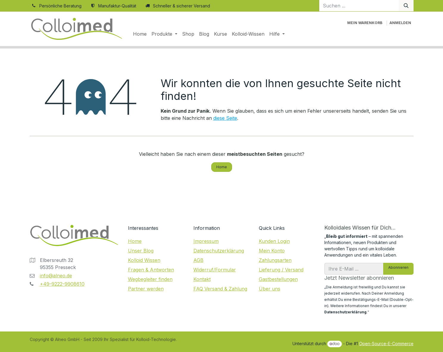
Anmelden (400, 23)
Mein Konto (272, 251)
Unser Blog (141, 251)
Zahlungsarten (275, 260)
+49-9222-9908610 (62, 284)
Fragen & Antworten (151, 270)
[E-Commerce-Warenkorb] (365, 23)
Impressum (206, 241)
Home (221, 167)
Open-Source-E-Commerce (386, 343)
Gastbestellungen (278, 279)
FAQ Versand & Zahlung (220, 289)
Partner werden (146, 289)
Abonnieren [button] (398, 267)
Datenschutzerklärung (218, 251)
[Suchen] (406, 5)
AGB (198, 260)
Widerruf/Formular (214, 270)
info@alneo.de (56, 276)
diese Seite (225, 118)
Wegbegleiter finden (150, 279)
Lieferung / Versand (281, 270)
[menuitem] (140, 34)
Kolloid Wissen (144, 260)
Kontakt (202, 279)
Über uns (269, 289)
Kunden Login (274, 241)
